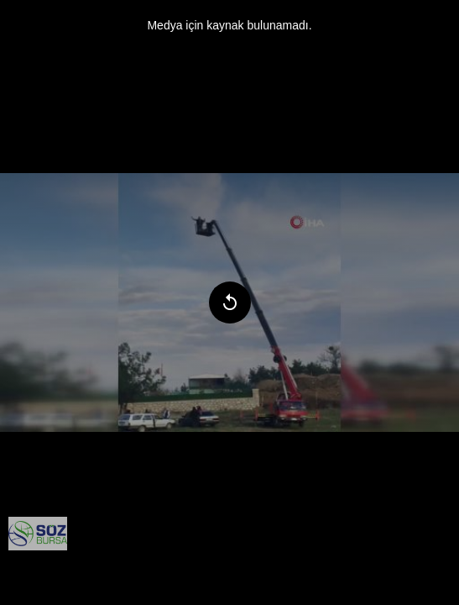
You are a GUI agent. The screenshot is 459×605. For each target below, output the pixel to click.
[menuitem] (37, 533)
